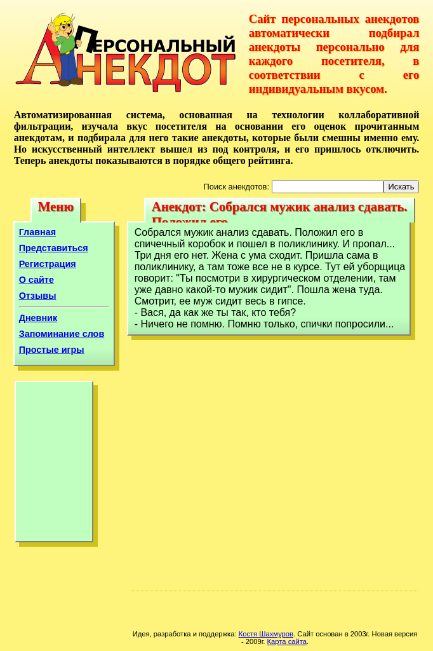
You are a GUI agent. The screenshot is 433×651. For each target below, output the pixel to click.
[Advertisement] (54, 464)
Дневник (38, 318)
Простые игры (51, 350)
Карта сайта (287, 641)
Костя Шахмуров (266, 634)
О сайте (36, 280)
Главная (38, 232)
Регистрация (47, 264)
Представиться (53, 248)
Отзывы (38, 296)
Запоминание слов (62, 334)
